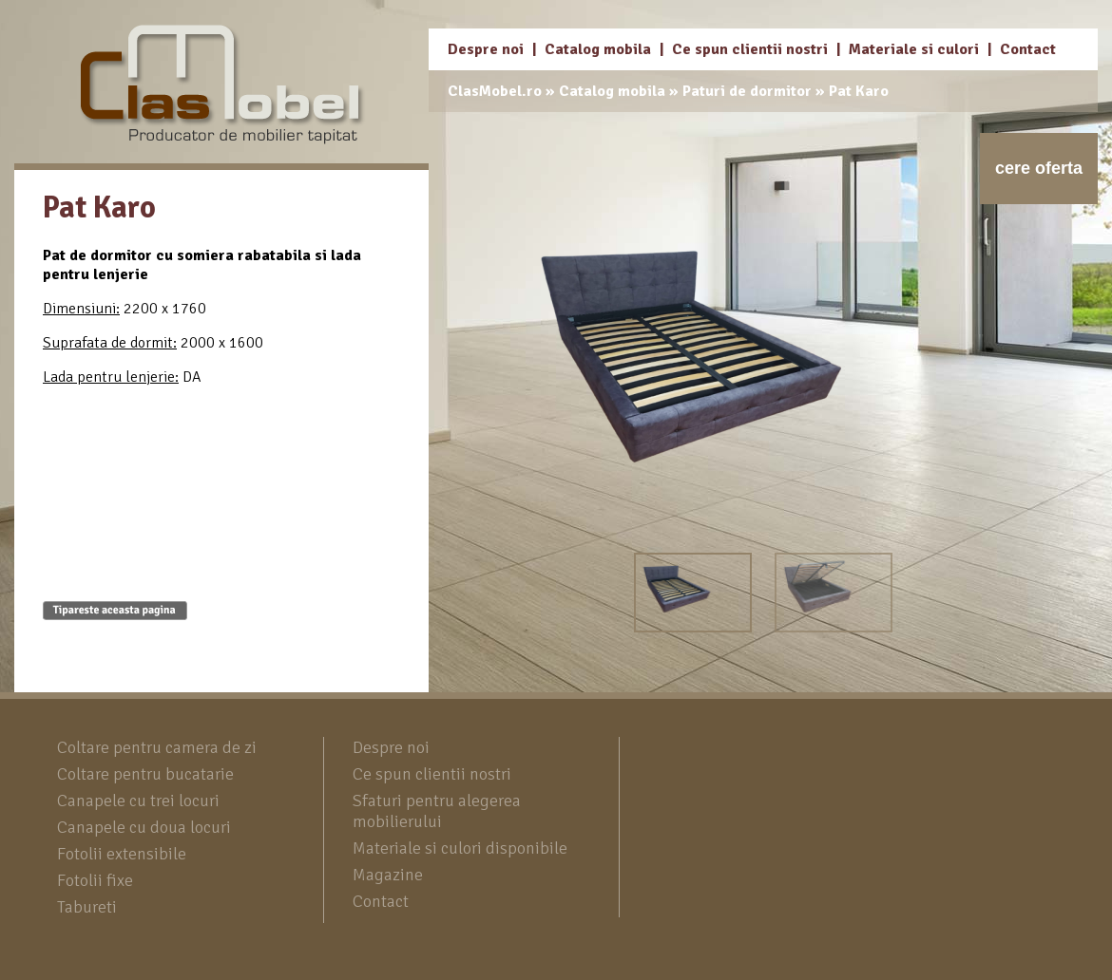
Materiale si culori (914, 49)
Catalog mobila (598, 49)
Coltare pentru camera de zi (157, 747)
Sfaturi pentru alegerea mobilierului (437, 811)
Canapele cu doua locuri (144, 827)
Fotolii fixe (95, 880)
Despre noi (486, 49)
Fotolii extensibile (121, 853)
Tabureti (87, 906)
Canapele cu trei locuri (138, 800)
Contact (1028, 49)
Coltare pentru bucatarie (145, 773)
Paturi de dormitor (747, 91)
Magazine (388, 874)
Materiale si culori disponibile (460, 848)
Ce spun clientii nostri (750, 49)
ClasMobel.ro (495, 91)
